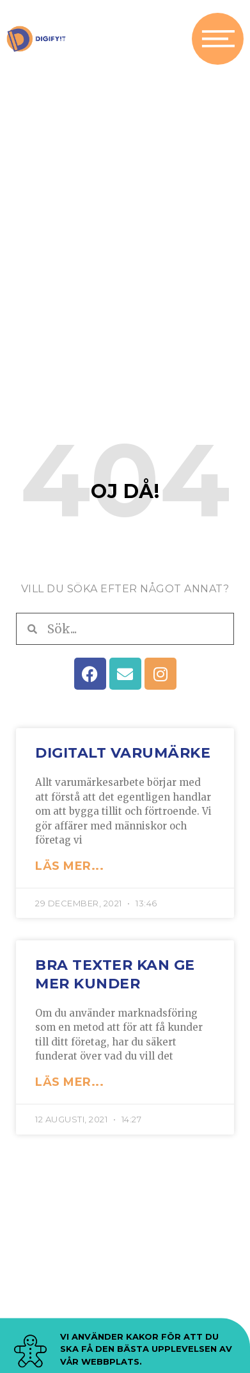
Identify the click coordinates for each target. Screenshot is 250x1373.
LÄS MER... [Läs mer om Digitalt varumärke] (69, 866)
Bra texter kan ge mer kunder (115, 974)
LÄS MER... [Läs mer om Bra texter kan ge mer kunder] (69, 1082)
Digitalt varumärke (122, 752)
